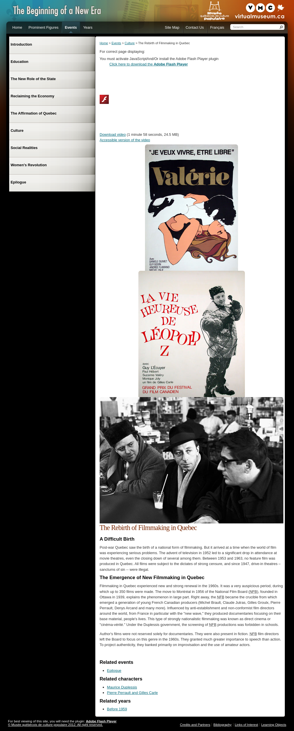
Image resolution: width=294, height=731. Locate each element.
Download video (113, 134)
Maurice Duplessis (122, 687)
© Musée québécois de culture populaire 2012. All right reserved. (55, 724)
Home (104, 43)
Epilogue (114, 670)
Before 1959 (117, 709)
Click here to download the (148, 64)
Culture (130, 43)
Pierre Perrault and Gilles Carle (132, 693)
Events (116, 43)
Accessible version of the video (125, 140)
